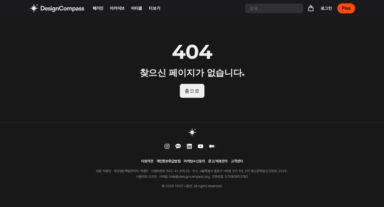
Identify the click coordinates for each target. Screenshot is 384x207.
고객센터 (237, 162)
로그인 (326, 8)
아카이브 (117, 8)
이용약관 (147, 162)
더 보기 (155, 8)
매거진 (98, 8)
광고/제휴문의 (218, 162)
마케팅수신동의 (194, 162)
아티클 (136, 8)
